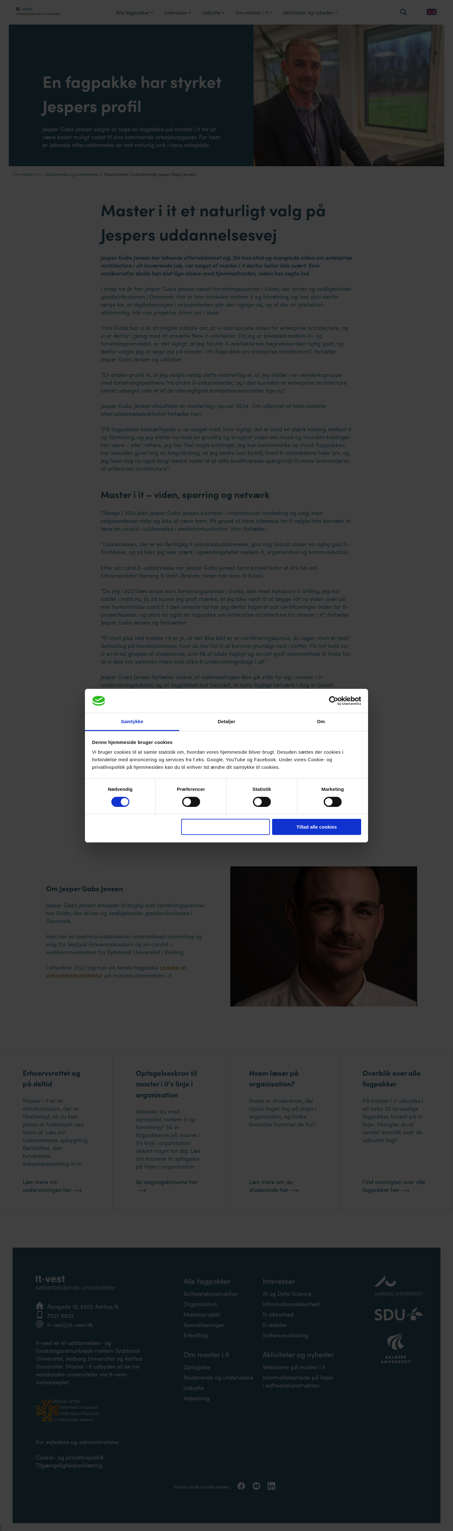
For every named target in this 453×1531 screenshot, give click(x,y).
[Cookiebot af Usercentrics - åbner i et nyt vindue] (333, 701)
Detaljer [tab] (226, 721)
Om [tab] (321, 721)
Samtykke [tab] (132, 721)
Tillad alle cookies (316, 827)
